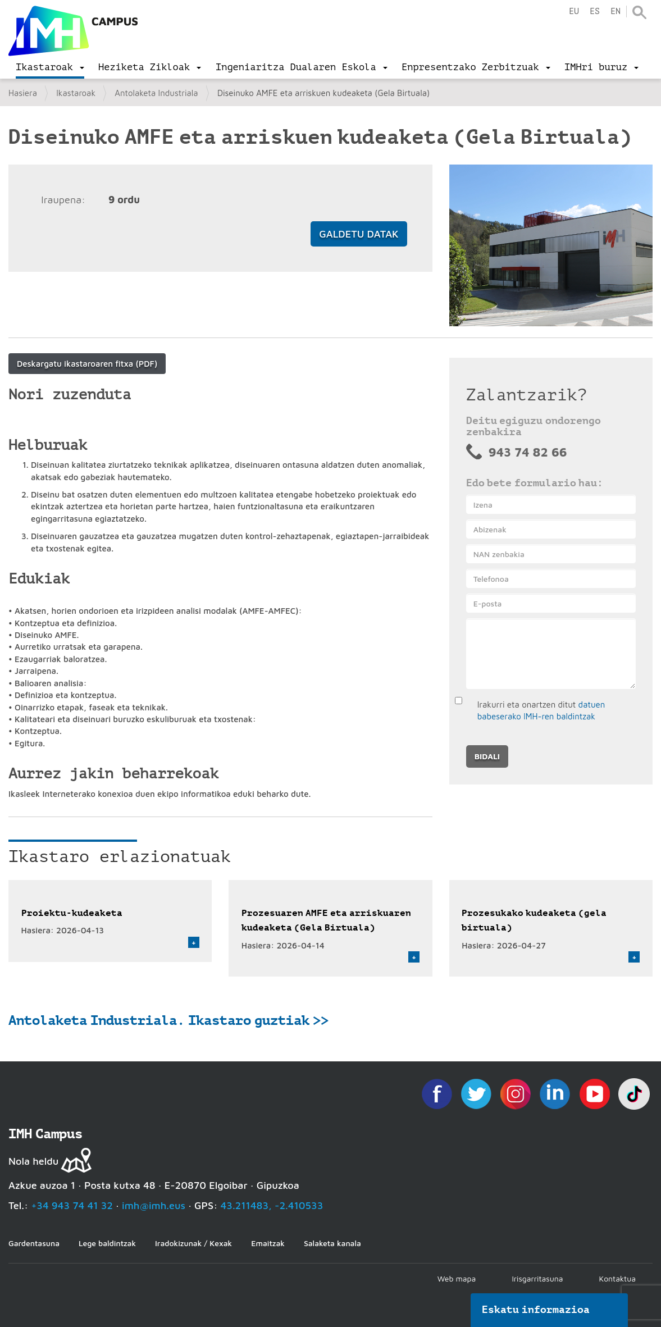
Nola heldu (33, 1161)
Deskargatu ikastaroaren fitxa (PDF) (87, 363)
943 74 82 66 (528, 452)
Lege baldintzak (107, 1243)
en (615, 11)
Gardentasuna (34, 1243)
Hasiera (22, 93)
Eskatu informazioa (536, 1309)
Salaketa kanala (332, 1243)
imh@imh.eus (153, 1205)
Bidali (487, 756)
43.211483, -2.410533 (272, 1205)
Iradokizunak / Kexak (193, 1243)
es (595, 11)
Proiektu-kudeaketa (71, 913)
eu (574, 11)
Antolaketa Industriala (156, 93)
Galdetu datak (358, 234)
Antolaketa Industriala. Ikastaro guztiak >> (168, 1020)
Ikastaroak (75, 93)
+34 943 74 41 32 (72, 1205)
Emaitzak (268, 1243)
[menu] (50, 67)
